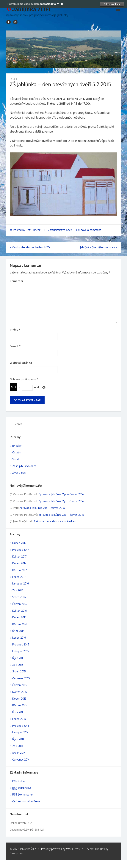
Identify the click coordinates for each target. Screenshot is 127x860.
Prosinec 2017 (20, 549)
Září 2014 (17, 746)
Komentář (16, 281)
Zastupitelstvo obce (60, 229)
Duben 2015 (19, 698)
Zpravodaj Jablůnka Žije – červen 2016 (61, 494)
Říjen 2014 (18, 739)
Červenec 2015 (21, 678)
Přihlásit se (19, 781)
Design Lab (16, 853)
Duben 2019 (19, 543)
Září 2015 (17, 664)
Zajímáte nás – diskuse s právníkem (55, 521)
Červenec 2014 (21, 759)
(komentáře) (22, 794)
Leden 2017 (19, 576)
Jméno (15, 329)
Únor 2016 (18, 630)
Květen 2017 (19, 556)
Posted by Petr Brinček (25, 229)
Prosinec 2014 (20, 725)
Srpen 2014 (19, 752)
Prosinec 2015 (20, 644)
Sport (15, 459)
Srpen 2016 (19, 597)
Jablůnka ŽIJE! (31, 9)
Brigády (16, 445)
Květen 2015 (19, 691)
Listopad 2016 (20, 583)
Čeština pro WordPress (26, 801)
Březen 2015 (19, 705)
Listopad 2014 (20, 732)
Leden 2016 (19, 637)
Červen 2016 (19, 603)
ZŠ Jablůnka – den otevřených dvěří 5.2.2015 (60, 84)
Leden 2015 (19, 718)
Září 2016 (17, 590)
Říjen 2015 (18, 658)
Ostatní (16, 452)
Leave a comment (88, 229)
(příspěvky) (21, 787)
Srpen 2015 (19, 671)
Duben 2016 (19, 617)
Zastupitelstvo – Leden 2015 (30, 247)
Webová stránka (21, 362)
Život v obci (19, 472)
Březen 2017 (19, 570)
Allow (111, 4)
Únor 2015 (18, 712)
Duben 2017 (19, 563)
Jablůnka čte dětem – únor (98, 247)
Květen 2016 (19, 610)
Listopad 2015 (20, 651)
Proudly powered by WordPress (60, 849)
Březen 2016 (19, 624)
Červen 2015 (19, 685)
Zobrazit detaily (49, 3)
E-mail (15, 346)
